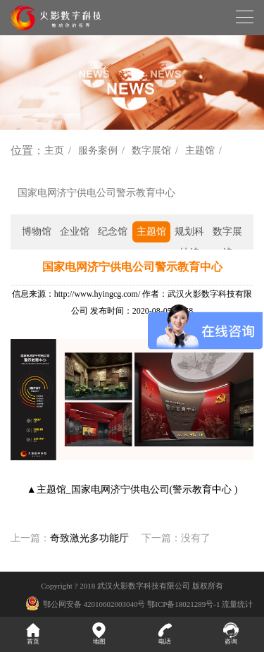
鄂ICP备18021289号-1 (183, 604)
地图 (99, 633)
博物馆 (36, 231)
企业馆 (74, 231)
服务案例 (98, 150)
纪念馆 (112, 231)
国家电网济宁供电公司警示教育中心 (96, 192)
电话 (165, 633)
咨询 (231, 633)
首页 (33, 633)
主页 (54, 150)
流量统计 (237, 604)
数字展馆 (151, 150)
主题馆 (200, 150)
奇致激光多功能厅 (89, 538)
